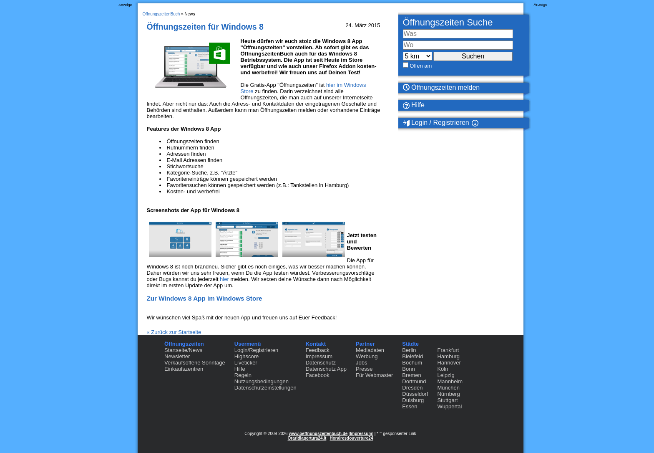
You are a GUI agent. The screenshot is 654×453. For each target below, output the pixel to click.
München (448, 388)
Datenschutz (321, 362)
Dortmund (414, 381)
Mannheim (450, 381)
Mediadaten (370, 350)
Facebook (318, 375)
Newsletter (177, 356)
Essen (409, 406)
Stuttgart (447, 400)
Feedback (318, 350)
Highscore (246, 356)
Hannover (448, 362)
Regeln (243, 375)
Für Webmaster (374, 375)
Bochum (412, 362)
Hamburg (448, 356)
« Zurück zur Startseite (174, 332)
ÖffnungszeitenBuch (161, 14)
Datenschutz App (326, 369)
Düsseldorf (415, 394)
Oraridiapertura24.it (307, 438)
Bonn (408, 369)
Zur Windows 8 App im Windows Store (204, 298)
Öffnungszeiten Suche (448, 22)
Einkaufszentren (183, 369)
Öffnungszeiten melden (441, 87)
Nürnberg (448, 394)
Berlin (409, 350)
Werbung (367, 356)
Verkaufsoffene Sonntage (194, 362)
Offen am (421, 66)
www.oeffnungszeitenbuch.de (318, 433)
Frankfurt (448, 350)
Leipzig (445, 375)
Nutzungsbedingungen (261, 381)
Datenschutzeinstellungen (265, 388)
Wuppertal (449, 406)
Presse (364, 369)
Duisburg (413, 400)
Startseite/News (183, 350)
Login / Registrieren (436, 123)
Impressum (319, 356)
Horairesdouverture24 (351, 438)
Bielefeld (412, 356)
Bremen (411, 375)
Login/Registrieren (256, 350)
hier (224, 279)
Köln (442, 369)
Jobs (361, 362)
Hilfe (414, 105)
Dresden (412, 388)
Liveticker (245, 362)
